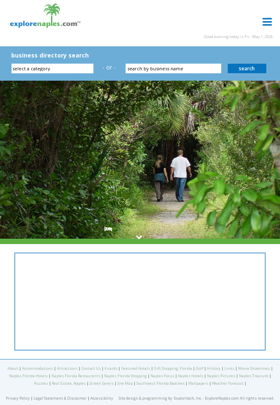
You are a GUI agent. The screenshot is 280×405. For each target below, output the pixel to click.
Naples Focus (162, 376)
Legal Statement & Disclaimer (60, 398)
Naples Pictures (221, 376)
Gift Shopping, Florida (173, 368)
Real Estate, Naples (69, 383)
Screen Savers (102, 383)
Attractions (67, 368)
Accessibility (101, 398)
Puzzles (41, 383)
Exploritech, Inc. (188, 398)
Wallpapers (198, 383)
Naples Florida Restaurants (75, 376)
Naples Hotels (190, 376)
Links (229, 368)
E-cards (111, 368)
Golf (199, 368)
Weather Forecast (227, 383)
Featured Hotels (135, 368)
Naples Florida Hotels (28, 376)
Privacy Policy (18, 398)
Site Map (125, 383)
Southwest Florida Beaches (160, 383)
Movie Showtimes (254, 368)
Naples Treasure (253, 376)
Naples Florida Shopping (125, 376)
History (214, 368)
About (12, 368)
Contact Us (91, 368)
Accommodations (37, 368)
